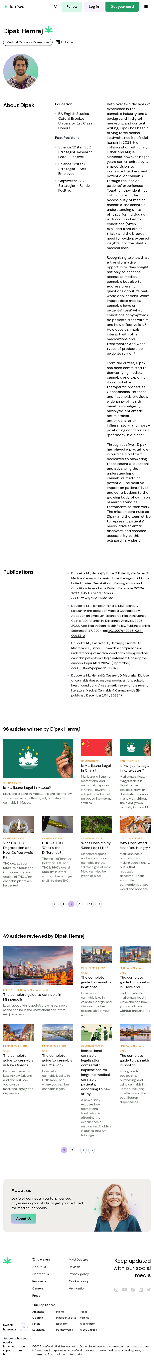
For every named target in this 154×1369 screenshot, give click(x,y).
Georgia (42, 1317)
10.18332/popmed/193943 (97, 668)
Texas (90, 1311)
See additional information (65, 1354)
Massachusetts (66, 1317)
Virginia (90, 1317)
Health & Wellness (131, 838)
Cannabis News (12, 783)
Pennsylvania (66, 1329)
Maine (66, 1311)
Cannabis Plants (13, 838)
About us (48, 1267)
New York (66, 1323)
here (6, 1354)
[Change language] (24, 1327)
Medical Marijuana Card (32, 990)
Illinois (42, 1323)
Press (48, 1295)
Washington (90, 1323)
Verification (85, 1288)
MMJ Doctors (85, 1260)
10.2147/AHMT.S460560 (95, 598)
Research (48, 1281)
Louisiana (42, 1329)
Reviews (85, 1267)
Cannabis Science (53, 838)
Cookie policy (85, 1281)
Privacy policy (85, 1274)
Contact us (48, 1274)
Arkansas (42, 1311)
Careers (48, 1288)
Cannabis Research (93, 1046)
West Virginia (90, 1329)
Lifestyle (8, 990)
